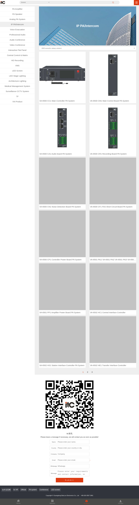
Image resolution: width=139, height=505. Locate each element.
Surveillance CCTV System (17, 91)
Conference (44, 490)
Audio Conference (17, 40)
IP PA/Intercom (17, 24)
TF (17, 96)
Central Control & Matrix (17, 55)
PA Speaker (17, 14)
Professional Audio (17, 35)
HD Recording (17, 60)
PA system (33, 490)
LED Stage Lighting (17, 76)
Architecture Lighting (17, 81)
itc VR (16, 490)
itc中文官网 (6, 490)
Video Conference (17, 45)
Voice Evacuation (17, 29)
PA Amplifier (17, 9)
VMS (17, 65)
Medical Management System (17, 86)
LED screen (55, 490)
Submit (69, 480)
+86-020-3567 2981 (87, 495)
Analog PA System (17, 19)
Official (23, 490)
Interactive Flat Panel (17, 50)
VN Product (17, 101)
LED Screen (17, 71)
